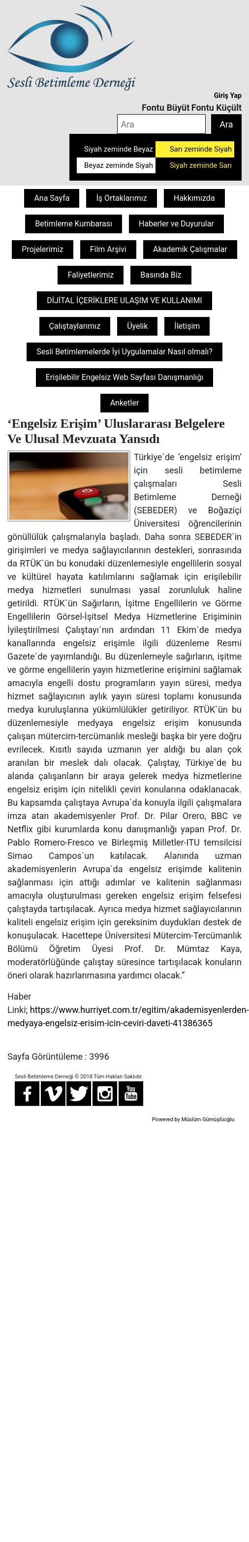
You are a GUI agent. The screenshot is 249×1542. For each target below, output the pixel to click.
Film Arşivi (108, 249)
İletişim (187, 326)
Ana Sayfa (51, 198)
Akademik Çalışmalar (190, 249)
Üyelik (137, 326)
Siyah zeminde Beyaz (118, 149)
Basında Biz (160, 275)
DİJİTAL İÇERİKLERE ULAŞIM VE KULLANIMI (124, 300)
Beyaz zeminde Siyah (118, 165)
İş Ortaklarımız (121, 198)
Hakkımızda (194, 198)
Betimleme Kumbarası (73, 223)
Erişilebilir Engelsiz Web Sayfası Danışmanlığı (125, 377)
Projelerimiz (42, 249)
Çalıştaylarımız (75, 326)
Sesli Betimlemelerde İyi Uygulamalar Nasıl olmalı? (124, 351)
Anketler (124, 403)
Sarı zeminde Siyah (201, 149)
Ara (226, 124)
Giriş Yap (228, 95)
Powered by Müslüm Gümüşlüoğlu (193, 1119)
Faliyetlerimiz (90, 275)
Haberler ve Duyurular (176, 223)
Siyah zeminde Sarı (201, 165)
